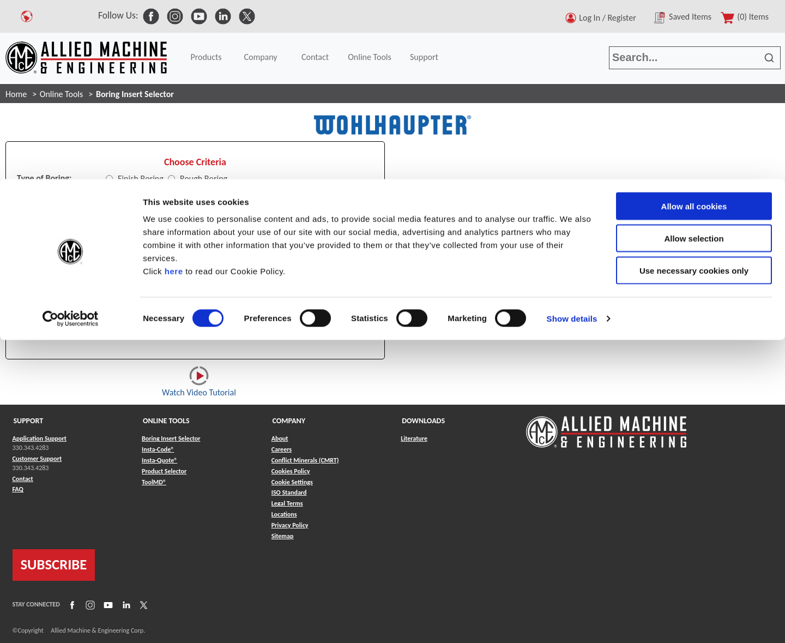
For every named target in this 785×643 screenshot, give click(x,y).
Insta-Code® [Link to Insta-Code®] (158, 449)
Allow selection (693, 59)
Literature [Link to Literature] (414, 438)
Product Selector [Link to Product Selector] (164, 471)
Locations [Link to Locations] (284, 514)
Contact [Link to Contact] (23, 479)
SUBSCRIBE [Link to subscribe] (54, 564)
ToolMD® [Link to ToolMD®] (154, 482)
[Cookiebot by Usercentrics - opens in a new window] (70, 139)
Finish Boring (141, 178)
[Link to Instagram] (89, 605)
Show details (572, 139)
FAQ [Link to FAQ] (18, 489)
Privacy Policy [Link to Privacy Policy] (290, 525)
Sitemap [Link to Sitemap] (282, 536)
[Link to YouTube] (107, 605)
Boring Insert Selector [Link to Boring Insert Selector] (171, 438)
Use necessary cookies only (693, 91)
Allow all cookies (694, 27)
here (174, 92)
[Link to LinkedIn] (125, 605)
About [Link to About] (279, 438)
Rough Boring (203, 178)
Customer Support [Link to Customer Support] (37, 458)
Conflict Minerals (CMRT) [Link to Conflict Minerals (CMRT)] (305, 460)
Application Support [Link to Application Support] (40, 438)
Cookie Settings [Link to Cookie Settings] (292, 482)
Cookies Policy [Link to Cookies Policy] (290, 471)
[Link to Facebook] (71, 605)
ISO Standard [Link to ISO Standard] (289, 492)
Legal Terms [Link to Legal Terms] (287, 503)
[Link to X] (142, 605)
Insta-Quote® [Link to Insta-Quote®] (159, 460)
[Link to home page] (606, 427)
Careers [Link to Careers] (281, 449)
